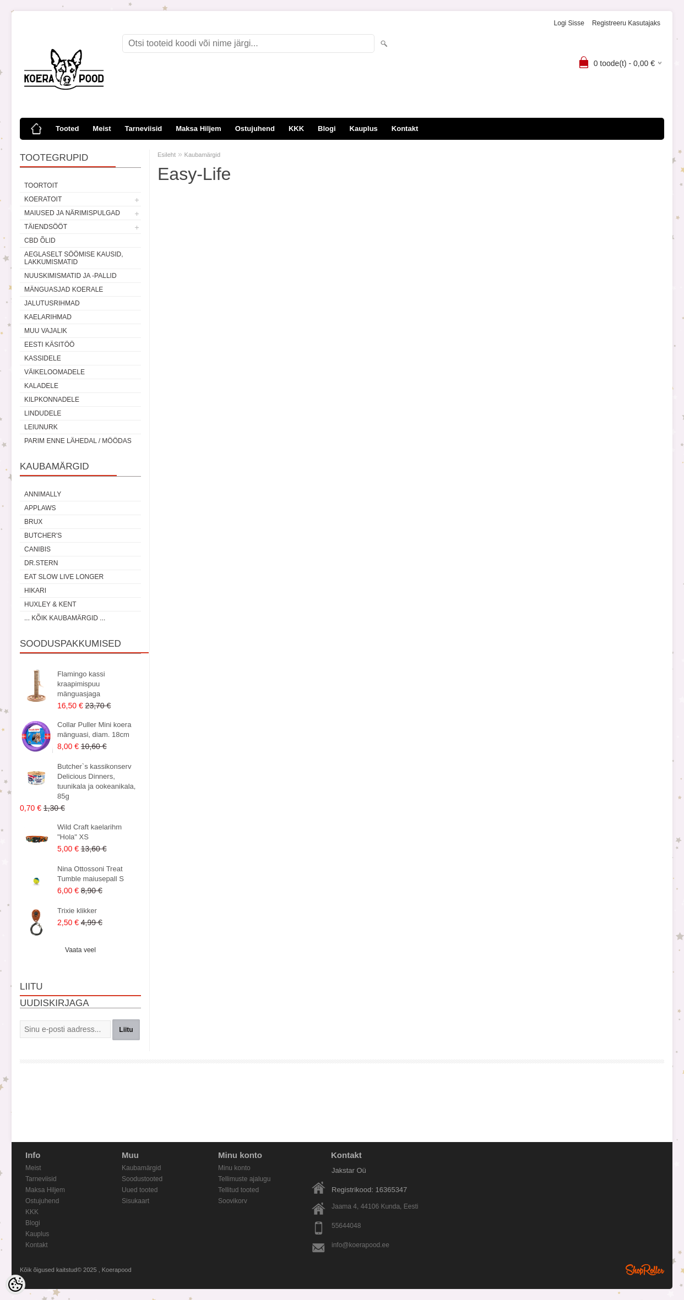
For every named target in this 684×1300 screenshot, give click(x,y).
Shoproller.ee (645, 1269)
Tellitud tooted (238, 1190)
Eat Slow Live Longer (64, 577)
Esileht (167, 154)
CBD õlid (40, 240)
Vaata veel (80, 950)
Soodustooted (142, 1179)
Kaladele (41, 386)
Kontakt (405, 128)
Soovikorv (232, 1201)
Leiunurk (41, 427)
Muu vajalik (45, 331)
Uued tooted (140, 1190)
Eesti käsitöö (49, 344)
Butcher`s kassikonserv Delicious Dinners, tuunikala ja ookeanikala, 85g (96, 781)
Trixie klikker (77, 910)
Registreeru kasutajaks (626, 23)
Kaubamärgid (202, 154)
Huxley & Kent (50, 604)
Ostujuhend (255, 128)
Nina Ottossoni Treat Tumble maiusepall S (90, 874)
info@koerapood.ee (360, 1245)
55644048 (346, 1226)
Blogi (327, 128)
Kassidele (42, 358)
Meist (102, 128)
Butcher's (43, 535)
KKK (296, 128)
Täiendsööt (45, 227)
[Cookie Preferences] (15, 1284)
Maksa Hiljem (198, 128)
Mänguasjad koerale (63, 289)
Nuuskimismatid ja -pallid (70, 276)
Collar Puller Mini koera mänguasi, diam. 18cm (94, 729)
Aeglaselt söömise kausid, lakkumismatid (73, 258)
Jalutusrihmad (52, 303)
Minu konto (234, 1168)
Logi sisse (569, 23)
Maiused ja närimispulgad (72, 213)
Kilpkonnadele (51, 399)
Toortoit (41, 185)
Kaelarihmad (48, 317)
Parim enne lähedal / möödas (78, 441)
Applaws (40, 508)
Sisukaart (135, 1201)
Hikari (35, 590)
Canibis (37, 549)
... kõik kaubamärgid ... (64, 618)
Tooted (67, 128)
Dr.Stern (41, 563)
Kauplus (364, 128)
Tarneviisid (143, 128)
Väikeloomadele (54, 372)
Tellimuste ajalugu (244, 1179)
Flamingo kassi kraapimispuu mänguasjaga (81, 684)
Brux (33, 522)
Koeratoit (43, 199)
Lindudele (42, 413)
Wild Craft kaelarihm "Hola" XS (89, 832)
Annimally (42, 494)
